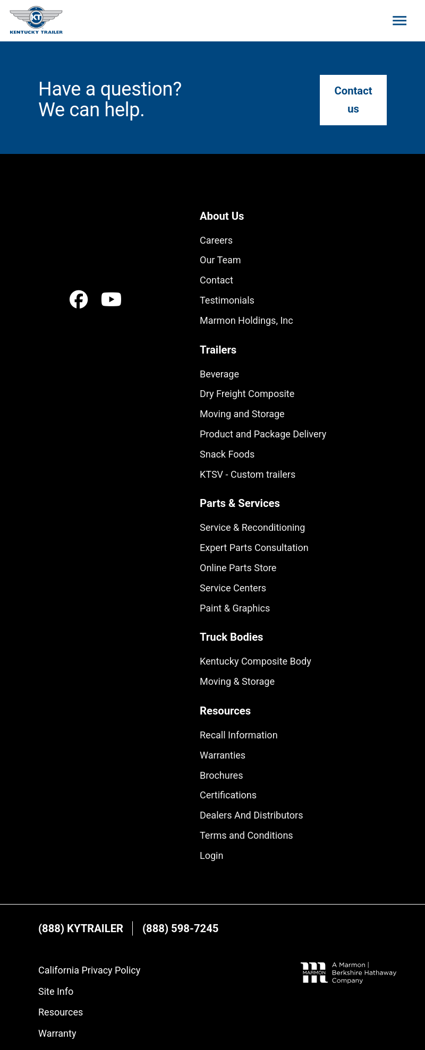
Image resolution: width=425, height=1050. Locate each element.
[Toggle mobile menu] (399, 21)
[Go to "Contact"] (216, 280)
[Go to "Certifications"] (228, 795)
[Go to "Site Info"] (55, 991)
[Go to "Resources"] (225, 710)
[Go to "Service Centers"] (233, 588)
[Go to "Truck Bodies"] (231, 637)
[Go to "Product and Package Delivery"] (263, 434)
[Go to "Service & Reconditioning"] (252, 528)
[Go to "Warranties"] (222, 755)
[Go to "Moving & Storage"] (237, 682)
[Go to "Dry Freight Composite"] (247, 394)
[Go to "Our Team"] (220, 260)
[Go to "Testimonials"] (227, 300)
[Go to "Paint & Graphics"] (235, 608)
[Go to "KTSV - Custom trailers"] (247, 474)
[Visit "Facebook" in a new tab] (79, 300)
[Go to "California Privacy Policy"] (89, 970)
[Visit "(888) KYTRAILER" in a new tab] (80, 928)
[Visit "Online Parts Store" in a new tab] (238, 568)
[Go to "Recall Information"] (239, 735)
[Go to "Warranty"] (57, 1033)
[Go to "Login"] (211, 856)
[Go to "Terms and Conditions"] (246, 835)
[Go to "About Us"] (222, 216)
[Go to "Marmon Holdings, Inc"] (246, 321)
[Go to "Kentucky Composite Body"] (255, 661)
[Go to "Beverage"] (219, 374)
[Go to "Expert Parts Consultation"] (254, 548)
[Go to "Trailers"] (218, 349)
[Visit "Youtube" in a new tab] (112, 300)
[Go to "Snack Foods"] (227, 454)
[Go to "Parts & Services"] (240, 503)
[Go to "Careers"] (216, 240)
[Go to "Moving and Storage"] (242, 414)
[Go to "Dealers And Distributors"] (251, 815)
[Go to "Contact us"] (353, 100)
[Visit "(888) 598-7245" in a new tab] (180, 928)
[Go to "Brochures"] (221, 775)
